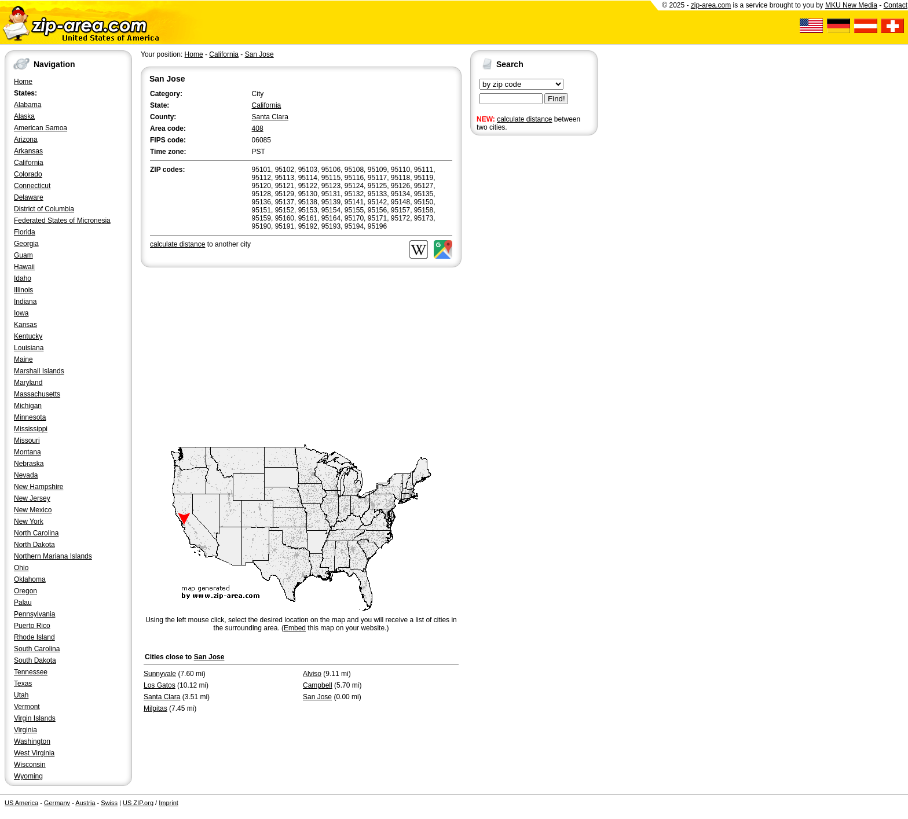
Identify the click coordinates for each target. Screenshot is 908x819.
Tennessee (30, 672)
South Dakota (35, 660)
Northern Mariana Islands (53, 556)
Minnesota (30, 417)
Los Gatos (159, 685)
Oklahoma (30, 579)
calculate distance (524, 119)
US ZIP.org (138, 802)
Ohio (21, 568)
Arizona (26, 139)
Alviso (312, 674)
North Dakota (34, 545)
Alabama (27, 105)
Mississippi (30, 429)
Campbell (317, 685)
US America (21, 802)
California (28, 163)
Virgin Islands (35, 718)
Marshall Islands (39, 371)
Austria (85, 802)
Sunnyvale (160, 674)
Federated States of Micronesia (62, 220)
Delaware (28, 197)
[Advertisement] (516, 317)
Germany (57, 802)
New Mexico (33, 510)
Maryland (28, 383)
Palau (23, 602)
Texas (23, 684)
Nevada (26, 475)
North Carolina (36, 533)
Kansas (25, 325)
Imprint (168, 802)
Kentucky (28, 336)
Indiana (25, 302)
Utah (21, 695)
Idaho (22, 278)
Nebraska (28, 464)
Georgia (26, 244)
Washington (32, 741)
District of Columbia (44, 209)
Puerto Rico (32, 626)
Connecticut (32, 186)
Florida (24, 232)
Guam (23, 255)
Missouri (27, 440)
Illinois (23, 290)
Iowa (21, 313)
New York (28, 521)
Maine (23, 359)
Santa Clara (270, 117)
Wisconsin (30, 765)
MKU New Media (851, 5)
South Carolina (37, 649)
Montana (27, 452)
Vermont (27, 707)
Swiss (109, 802)
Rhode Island (34, 637)
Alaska (24, 116)
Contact (895, 5)
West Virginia (34, 753)
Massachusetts (37, 394)
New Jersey (32, 498)
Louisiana (28, 348)
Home (23, 82)
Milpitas (155, 708)
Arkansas (28, 151)
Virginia (25, 730)
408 (257, 128)
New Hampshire (38, 487)
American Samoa (40, 128)
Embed (295, 628)
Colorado (28, 174)
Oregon (25, 591)
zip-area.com (711, 5)
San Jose (259, 54)
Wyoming (28, 776)
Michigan (28, 406)
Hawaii (24, 267)
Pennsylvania (34, 614)
